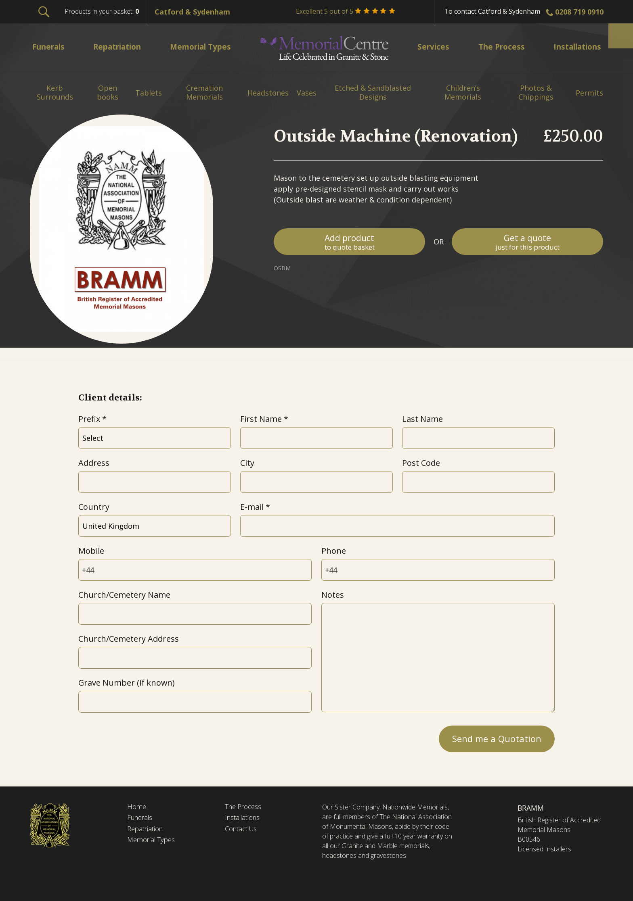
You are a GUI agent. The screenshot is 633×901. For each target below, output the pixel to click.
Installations (245, 818)
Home (137, 807)
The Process (245, 807)
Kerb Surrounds (55, 92)
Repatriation (146, 830)
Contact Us (243, 830)
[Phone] (438, 570)
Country (93, 506)
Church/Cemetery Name (124, 594)
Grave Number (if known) (126, 682)
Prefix (89, 418)
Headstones (268, 93)
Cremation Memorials (204, 92)
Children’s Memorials (462, 92)
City (247, 462)
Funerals (141, 818)
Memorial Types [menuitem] (205, 46)
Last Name (422, 418)
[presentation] (139, 736)
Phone (333, 550)
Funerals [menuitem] (50, 46)
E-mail (252, 506)
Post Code (421, 462)
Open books (107, 92)
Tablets (148, 93)
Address (93, 462)
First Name (261, 418)
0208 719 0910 (579, 12)
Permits (589, 93)
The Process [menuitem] (497, 46)
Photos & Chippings (535, 92)
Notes (332, 594)
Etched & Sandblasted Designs (373, 92)
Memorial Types (153, 841)
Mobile (91, 550)
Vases (306, 93)
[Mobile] (195, 570)
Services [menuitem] (432, 46)
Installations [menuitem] (573, 46)
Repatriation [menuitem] (120, 46)
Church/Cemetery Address (128, 638)
